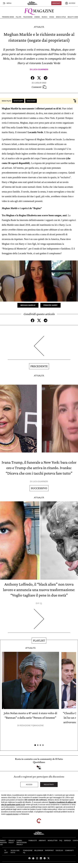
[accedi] (70, 3)
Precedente (39, 366)
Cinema (37, 17)
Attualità (39, 27)
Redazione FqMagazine (32, 725)
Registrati (49, 784)
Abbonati (56, 3)
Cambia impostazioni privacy (22, 842)
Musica (44, 17)
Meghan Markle (27, 305)
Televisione (27, 17)
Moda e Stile (61, 17)
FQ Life (18, 17)
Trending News (8, 17)
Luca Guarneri (40, 70)
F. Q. (40, 603)
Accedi (29, 784)
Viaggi (51, 17)
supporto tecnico (12, 814)
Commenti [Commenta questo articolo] (39, 87)
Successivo (39, 488)
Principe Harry (50, 305)
